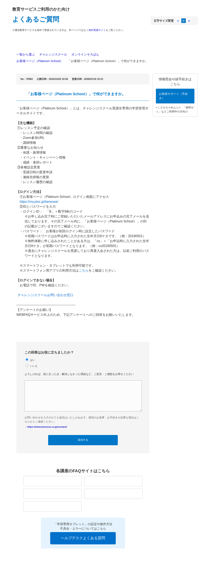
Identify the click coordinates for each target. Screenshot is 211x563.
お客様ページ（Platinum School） (39, 61)
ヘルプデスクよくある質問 (83, 538)
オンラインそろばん (85, 54)
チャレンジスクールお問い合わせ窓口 (45, 295)
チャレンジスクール (53, 54)
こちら (83, 270)
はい (32, 360)
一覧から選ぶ (25, 54)
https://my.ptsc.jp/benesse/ (39, 201)
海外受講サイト (97, 30)
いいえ (33, 366)
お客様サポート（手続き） (173, 96)
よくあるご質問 (35, 19)
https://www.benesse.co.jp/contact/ (47, 426)
